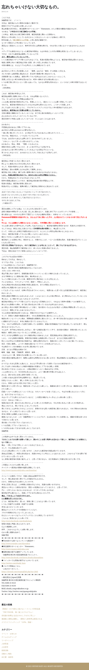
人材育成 (5, 644)
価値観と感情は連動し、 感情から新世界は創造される (22, 619)
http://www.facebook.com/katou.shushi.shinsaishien (22, 557)
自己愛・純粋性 (7, 657)
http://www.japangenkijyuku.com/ (15, 549)
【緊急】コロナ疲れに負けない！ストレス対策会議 (21, 609)
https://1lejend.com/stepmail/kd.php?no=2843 (20, 571)
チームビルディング (9, 637)
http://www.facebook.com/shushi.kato (17, 521)
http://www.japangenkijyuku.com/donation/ (19, 470)
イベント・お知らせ (9, 634)
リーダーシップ (7, 640)
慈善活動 (5, 650)
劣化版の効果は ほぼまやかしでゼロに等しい (18, 615)
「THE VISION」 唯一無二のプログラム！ (18, 612)
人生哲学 (5, 647)
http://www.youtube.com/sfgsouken (16, 543)
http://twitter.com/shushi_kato (14, 563)
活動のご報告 (7, 654)
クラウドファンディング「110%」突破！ (17, 622)
